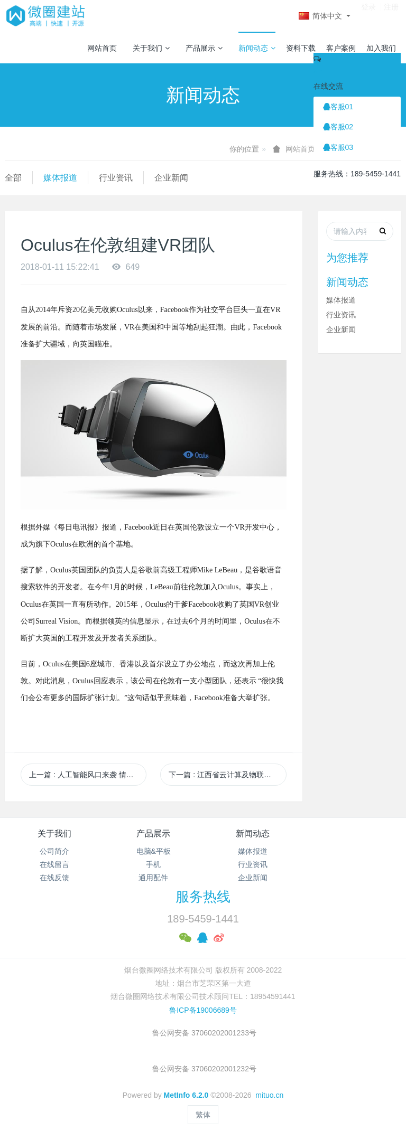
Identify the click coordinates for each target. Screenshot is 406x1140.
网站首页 (102, 48)
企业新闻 (171, 177)
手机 (153, 864)
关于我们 (151, 48)
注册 (391, 15)
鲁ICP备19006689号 (203, 1010)
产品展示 (204, 48)
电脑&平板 (153, 851)
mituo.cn (269, 1095)
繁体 (203, 1114)
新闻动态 (256, 48)
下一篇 (227, 774)
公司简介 (54, 851)
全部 (13, 177)
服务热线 (203, 897)
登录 (368, 15)
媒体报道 (60, 177)
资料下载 (301, 48)
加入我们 (381, 48)
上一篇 (87, 774)
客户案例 (341, 48)
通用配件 (153, 877)
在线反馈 (54, 877)
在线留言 (54, 864)
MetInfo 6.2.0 (186, 1095)
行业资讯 (116, 177)
